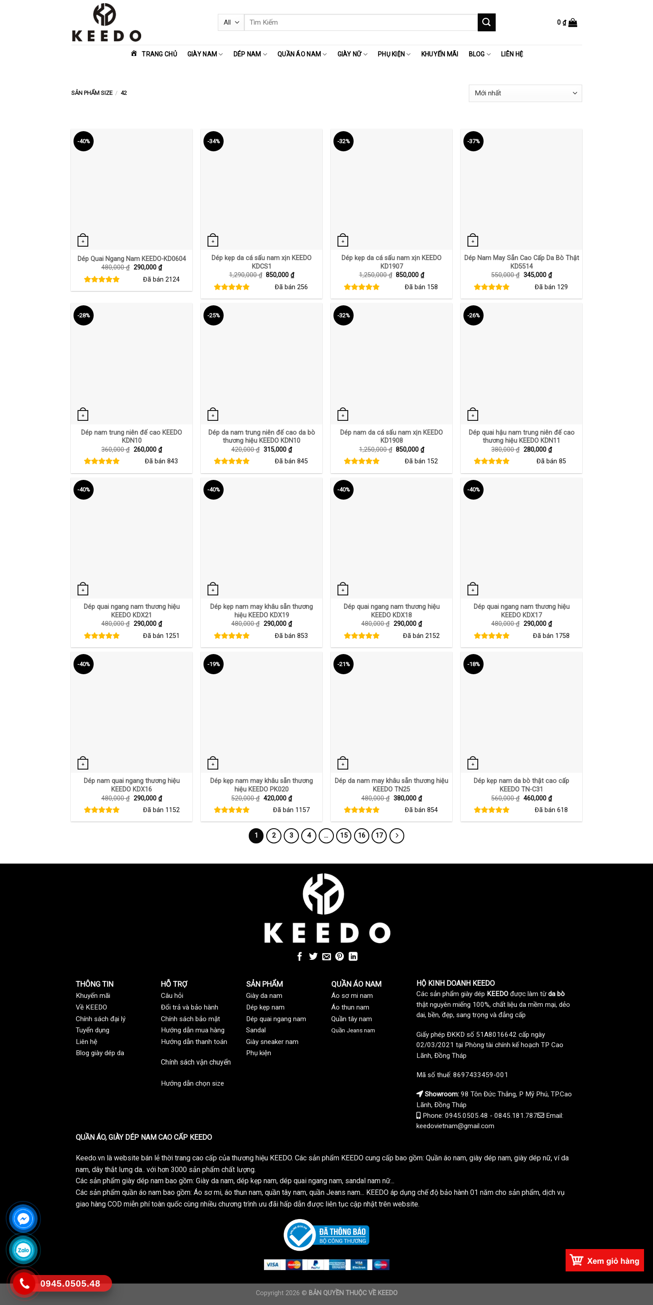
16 (361, 835)
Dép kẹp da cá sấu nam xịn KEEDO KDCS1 (261, 262)
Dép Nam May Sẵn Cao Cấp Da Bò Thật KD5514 (521, 262)
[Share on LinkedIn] (353, 957)
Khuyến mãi (439, 54)
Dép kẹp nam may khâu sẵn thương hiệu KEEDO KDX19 (261, 611)
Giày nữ (352, 54)
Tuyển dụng (92, 1030)
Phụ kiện (394, 54)
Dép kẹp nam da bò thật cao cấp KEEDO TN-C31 (521, 785)
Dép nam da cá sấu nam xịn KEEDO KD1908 (391, 437)
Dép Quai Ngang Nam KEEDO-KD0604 (132, 259)
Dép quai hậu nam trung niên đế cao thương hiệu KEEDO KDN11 (522, 437)
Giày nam (205, 54)
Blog (480, 54)
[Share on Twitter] (313, 957)
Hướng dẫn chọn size (192, 1083)
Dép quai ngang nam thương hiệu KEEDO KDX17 (522, 611)
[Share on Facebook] (299, 957)
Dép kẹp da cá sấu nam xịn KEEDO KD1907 (391, 262)
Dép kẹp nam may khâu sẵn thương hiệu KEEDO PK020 (261, 785)
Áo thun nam (350, 1007)
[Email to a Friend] (326, 957)
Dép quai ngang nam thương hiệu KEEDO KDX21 (132, 611)
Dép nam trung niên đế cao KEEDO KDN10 (131, 437)
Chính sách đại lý (100, 1019)
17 (379, 835)
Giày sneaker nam (272, 1042)
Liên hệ (512, 54)
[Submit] (487, 22)
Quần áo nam (302, 54)
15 (343, 835)
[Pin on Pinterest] (339, 957)
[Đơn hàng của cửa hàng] (525, 93)
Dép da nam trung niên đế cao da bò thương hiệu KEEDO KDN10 (261, 437)
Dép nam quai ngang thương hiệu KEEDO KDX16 (132, 785)
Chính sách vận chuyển (196, 1062)
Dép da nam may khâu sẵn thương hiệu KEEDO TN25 (391, 785)
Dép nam (250, 54)
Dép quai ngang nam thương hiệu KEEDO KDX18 (392, 611)
